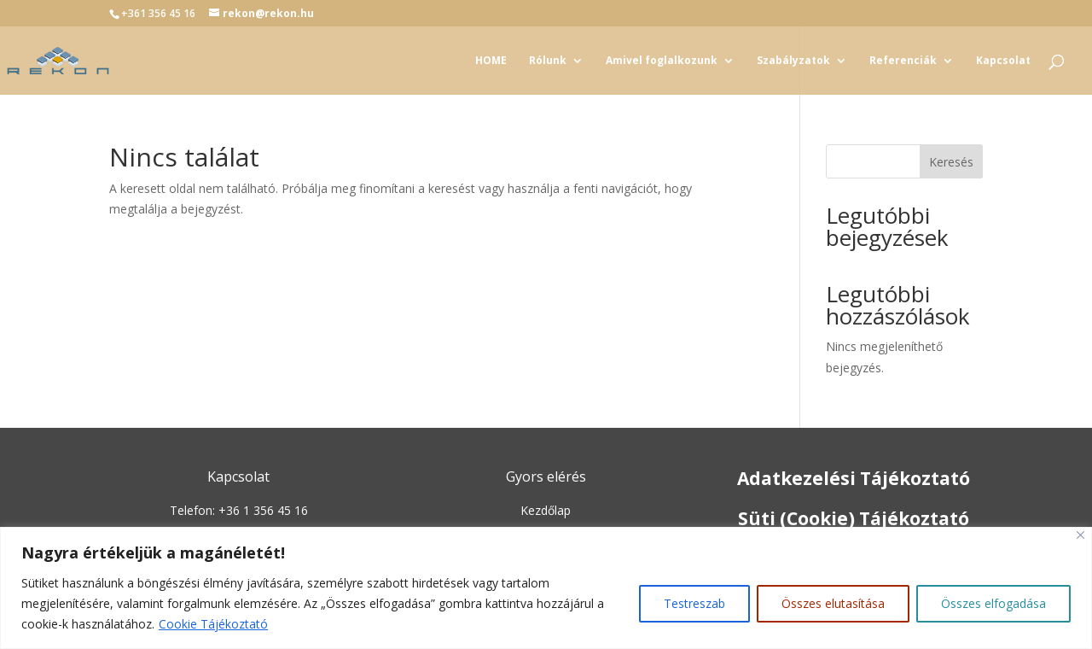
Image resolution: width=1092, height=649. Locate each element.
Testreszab (694, 603)
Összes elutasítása (833, 603)
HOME (491, 61)
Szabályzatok (793, 61)
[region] (546, 588)
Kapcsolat (1003, 61)
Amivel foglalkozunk (661, 61)
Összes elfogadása (993, 603)
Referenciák (903, 61)
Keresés (951, 162)
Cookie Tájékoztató (213, 624)
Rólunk (547, 61)
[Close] (1080, 535)
